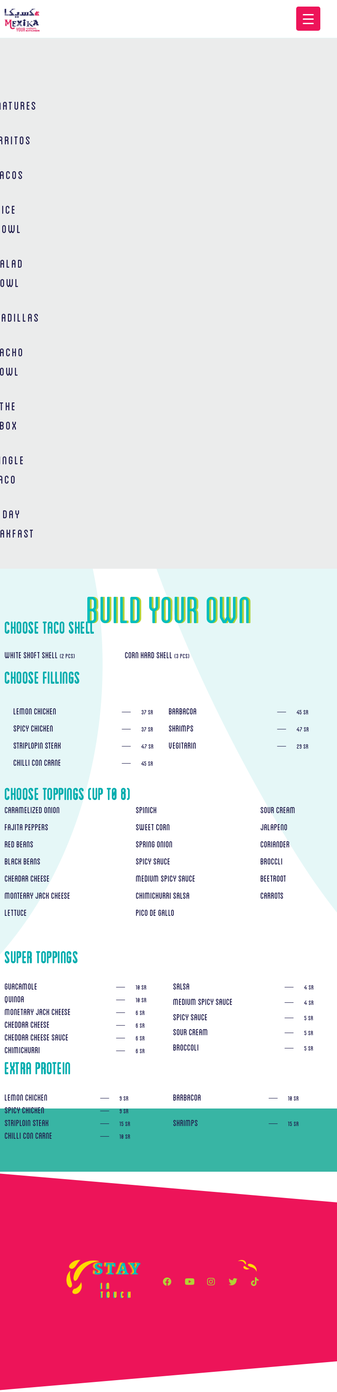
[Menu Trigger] (308, 19)
